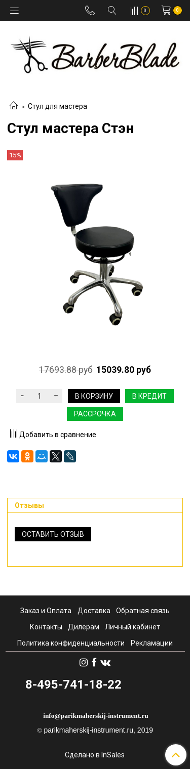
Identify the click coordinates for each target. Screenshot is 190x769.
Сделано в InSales (95, 754)
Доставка (94, 611)
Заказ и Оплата (45, 611)
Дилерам (83, 627)
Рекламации (152, 643)
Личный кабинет (132, 627)
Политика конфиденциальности (71, 643)
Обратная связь (143, 611)
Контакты (46, 627)
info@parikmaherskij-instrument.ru (95, 715)
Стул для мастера (57, 106)
